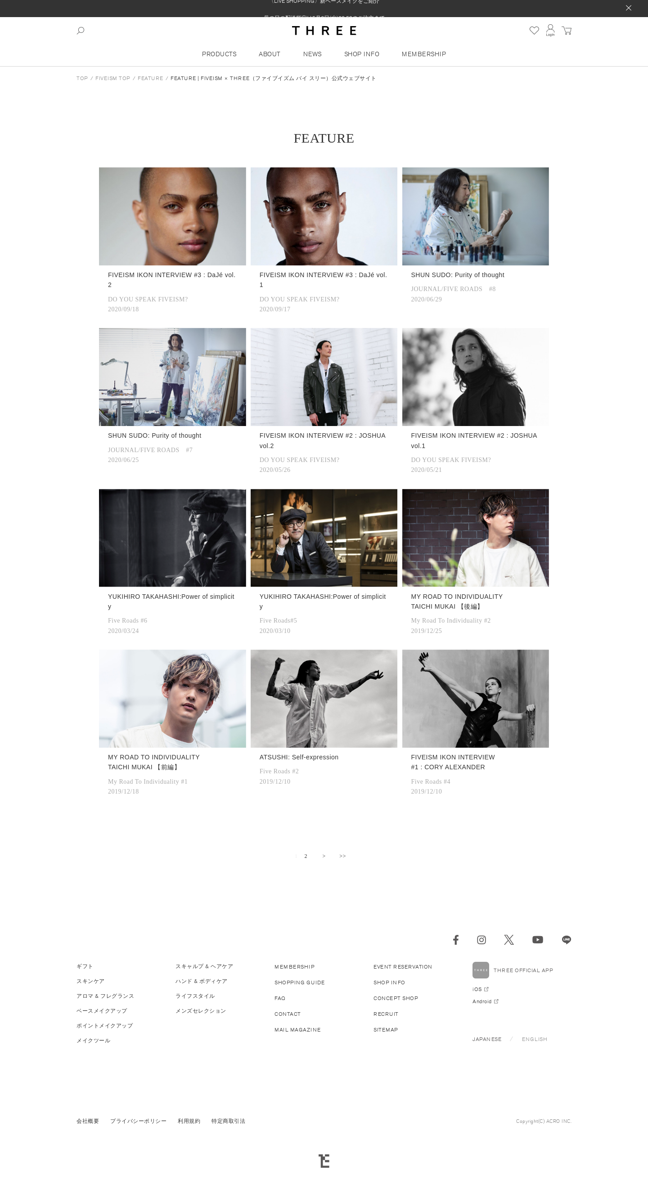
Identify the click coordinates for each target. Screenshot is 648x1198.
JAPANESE (486, 1039)
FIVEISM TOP (112, 78)
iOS (477, 989)
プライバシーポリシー (138, 1120)
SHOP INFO (362, 54)
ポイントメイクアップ (104, 1025)
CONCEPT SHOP (396, 998)
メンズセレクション (201, 1010)
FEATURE (150, 78)
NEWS (312, 54)
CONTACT (287, 1013)
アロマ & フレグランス (105, 995)
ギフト (85, 966)
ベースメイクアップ (101, 1010)
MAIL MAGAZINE (297, 1029)
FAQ (280, 998)
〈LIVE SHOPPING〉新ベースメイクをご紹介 (324, 8)
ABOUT (270, 54)
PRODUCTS (219, 54)
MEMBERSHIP (424, 54)
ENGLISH (535, 1039)
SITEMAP (386, 1029)
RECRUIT (386, 1013)
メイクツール (93, 1040)
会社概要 (87, 1120)
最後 (343, 857)
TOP (82, 78)
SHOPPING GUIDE (299, 982)
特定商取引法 (228, 1120)
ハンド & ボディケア (202, 981)
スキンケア (90, 981)
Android (482, 1001)
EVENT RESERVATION (403, 966)
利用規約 (189, 1120)
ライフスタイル (195, 995)
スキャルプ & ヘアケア (204, 966)
